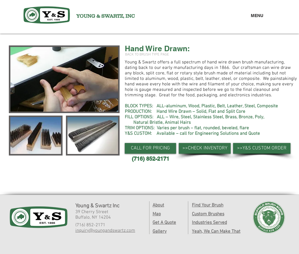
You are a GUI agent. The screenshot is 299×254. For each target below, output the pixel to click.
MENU (257, 15)
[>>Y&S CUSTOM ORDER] (261, 148)
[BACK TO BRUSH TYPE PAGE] (147, 55)
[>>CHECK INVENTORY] (205, 148)
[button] (150, 148)
